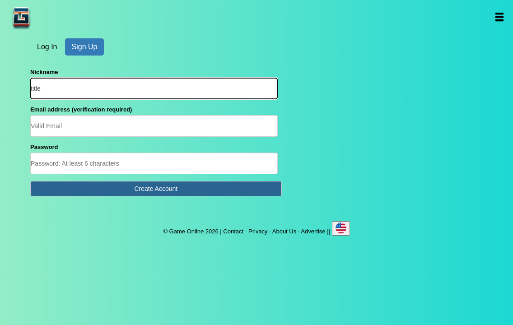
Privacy (258, 231)
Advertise (313, 231)
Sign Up (85, 47)
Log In (47, 47)
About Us (284, 231)
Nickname (44, 72)
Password (44, 147)
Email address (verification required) (81, 109)
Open (499, 17)
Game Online (49, 17)
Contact (233, 231)
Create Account (155, 188)
